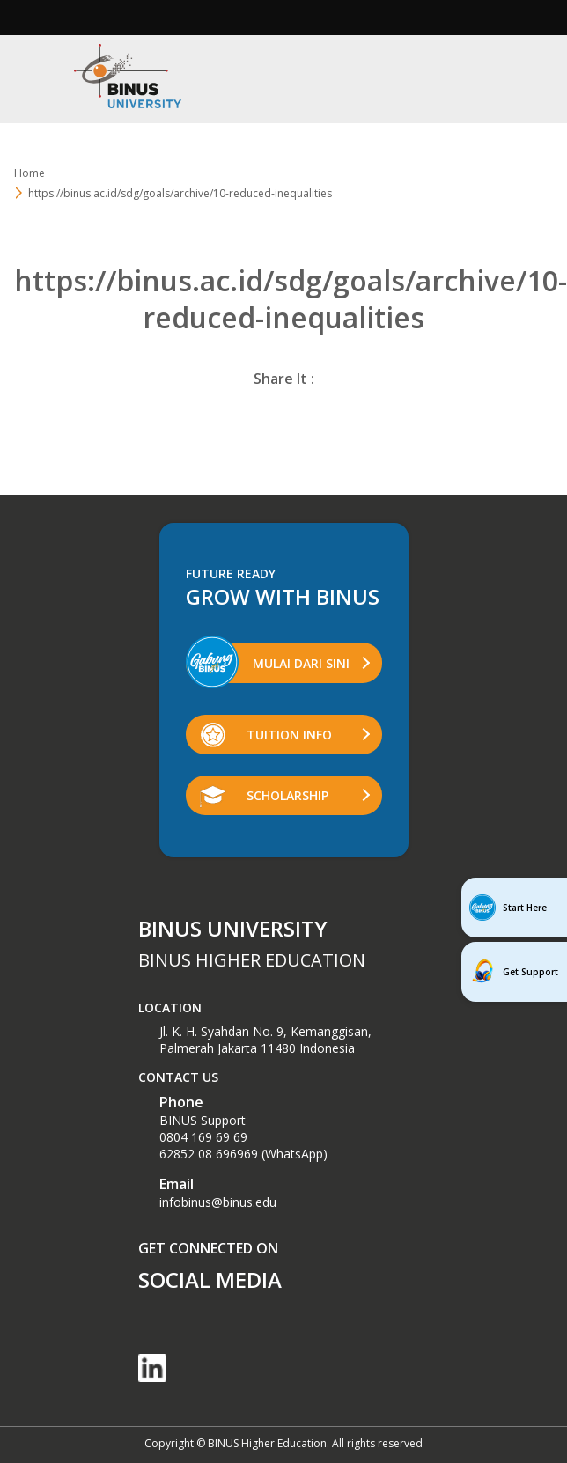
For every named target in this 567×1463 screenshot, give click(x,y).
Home (29, 172)
